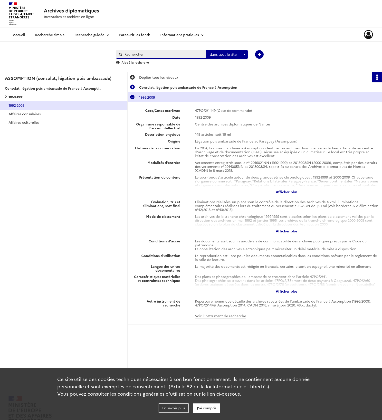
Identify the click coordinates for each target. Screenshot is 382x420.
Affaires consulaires (25, 113)
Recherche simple (50, 34)
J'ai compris (206, 407)
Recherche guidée (89, 34)
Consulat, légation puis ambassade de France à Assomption (53, 88)
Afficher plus (286, 191)
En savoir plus (173, 407)
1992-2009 (16, 105)
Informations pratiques (179, 34)
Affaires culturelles (24, 122)
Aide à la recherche (135, 62)
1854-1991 (16, 96)
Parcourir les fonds (134, 34)
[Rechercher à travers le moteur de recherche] (163, 54)
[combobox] (227, 54)
